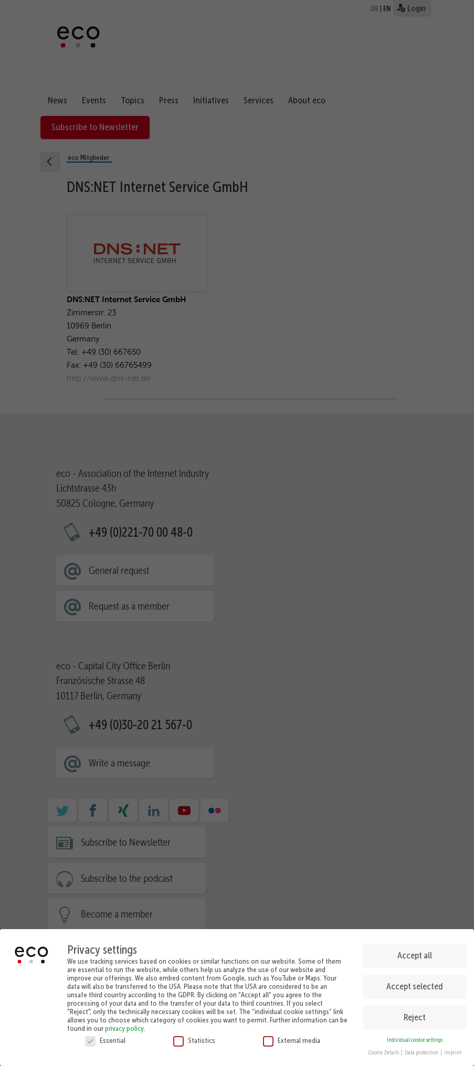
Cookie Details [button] (384, 1051)
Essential (105, 1038)
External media (291, 1038)
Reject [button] (415, 1015)
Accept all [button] (414, 953)
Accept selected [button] (414, 984)
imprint (452, 1051)
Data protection (422, 1051)
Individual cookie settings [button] (415, 1038)
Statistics (194, 1038)
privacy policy (124, 1026)
